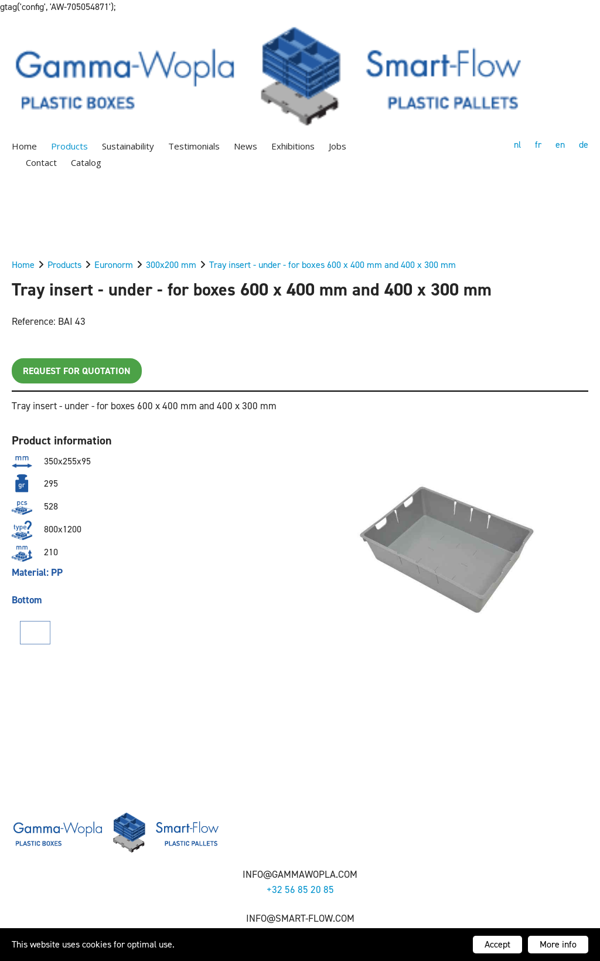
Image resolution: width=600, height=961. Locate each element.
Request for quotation (77, 371)
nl (517, 144)
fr (538, 144)
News (245, 146)
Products (69, 146)
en (560, 144)
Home (24, 146)
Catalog (86, 162)
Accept (497, 944)
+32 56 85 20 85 (300, 889)
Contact (41, 162)
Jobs (337, 146)
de (583, 144)
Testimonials (194, 146)
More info (558, 944)
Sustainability (128, 146)
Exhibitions (293, 146)
